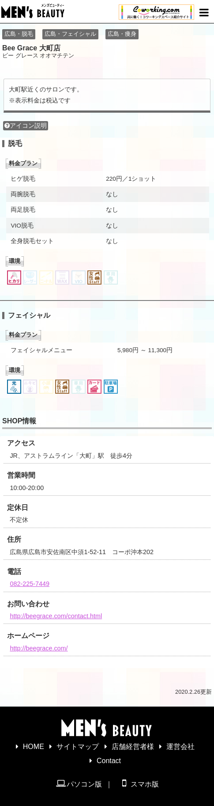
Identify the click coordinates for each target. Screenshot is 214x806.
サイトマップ (77, 746)
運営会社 (180, 746)
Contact (109, 760)
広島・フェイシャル (70, 33)
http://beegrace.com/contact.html (56, 616)
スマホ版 (138, 783)
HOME (33, 746)
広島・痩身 (122, 33)
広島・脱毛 (18, 33)
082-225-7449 (29, 583)
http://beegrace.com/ (39, 648)
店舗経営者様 (133, 746)
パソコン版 (78, 783)
